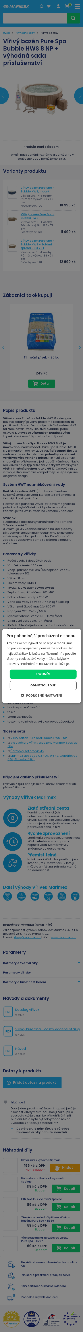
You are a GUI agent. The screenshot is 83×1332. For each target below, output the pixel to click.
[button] (41, 695)
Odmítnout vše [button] (43, 686)
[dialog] (41, 666)
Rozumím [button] (43, 674)
